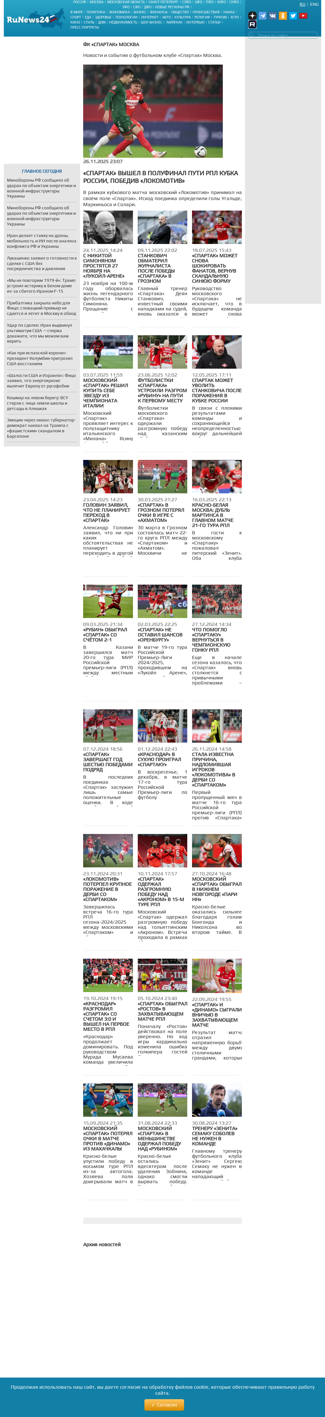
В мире (76, 12)
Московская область (126, 2)
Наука (229, 12)
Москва (96, 2)
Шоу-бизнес (151, 22)
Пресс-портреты (84, 27)
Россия (79, 2)
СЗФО (186, 2)
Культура (183, 17)
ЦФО (198, 2)
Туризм (220, 17)
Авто (166, 17)
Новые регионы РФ (172, 7)
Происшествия (206, 12)
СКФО (234, 2)
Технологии (126, 17)
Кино (75, 22)
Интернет (149, 17)
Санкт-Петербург (163, 2)
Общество (180, 12)
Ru (302, 4)
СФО (136, 7)
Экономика (119, 12)
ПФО (210, 2)
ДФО (147, 7)
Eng (314, 4)
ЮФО (221, 2)
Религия (202, 17)
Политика (96, 12)
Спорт (75, 17)
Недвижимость (123, 22)
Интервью (195, 22)
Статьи (214, 22)
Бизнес (140, 12)
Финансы (159, 12)
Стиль (89, 22)
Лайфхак (174, 22)
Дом (101, 22)
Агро (234, 17)
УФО (126, 7)
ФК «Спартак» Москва (111, 44)
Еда (88, 17)
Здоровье (103, 17)
